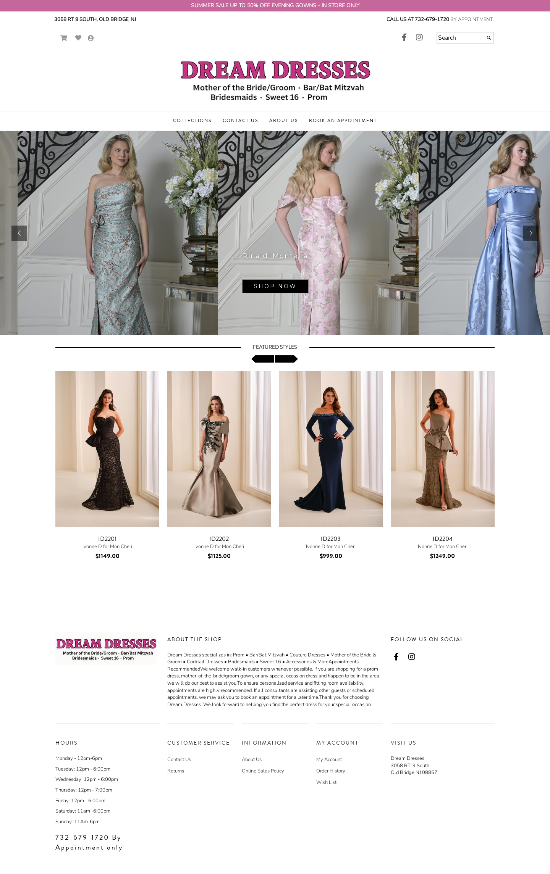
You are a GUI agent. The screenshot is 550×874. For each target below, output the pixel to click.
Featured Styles (275, 347)
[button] (192, 121)
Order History (330, 771)
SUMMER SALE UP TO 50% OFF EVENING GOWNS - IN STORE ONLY (275, 5)
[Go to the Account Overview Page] (91, 39)
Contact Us (179, 759)
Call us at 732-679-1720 (418, 19)
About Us (252, 759)
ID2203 (331, 539)
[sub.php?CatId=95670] (275, 233)
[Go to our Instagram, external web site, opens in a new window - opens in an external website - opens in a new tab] (419, 38)
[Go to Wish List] (78, 38)
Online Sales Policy (263, 771)
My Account (329, 759)
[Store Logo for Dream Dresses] (275, 78)
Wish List (326, 782)
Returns (175, 771)
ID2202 (219, 539)
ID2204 (443, 539)
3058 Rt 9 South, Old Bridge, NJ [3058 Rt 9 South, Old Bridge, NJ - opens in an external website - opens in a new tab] (95, 19)
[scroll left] (262, 359)
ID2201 (107, 539)
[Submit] (489, 38)
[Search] (465, 38)
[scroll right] (286, 359)
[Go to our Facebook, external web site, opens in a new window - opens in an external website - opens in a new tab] (404, 38)
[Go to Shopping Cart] (64, 38)
